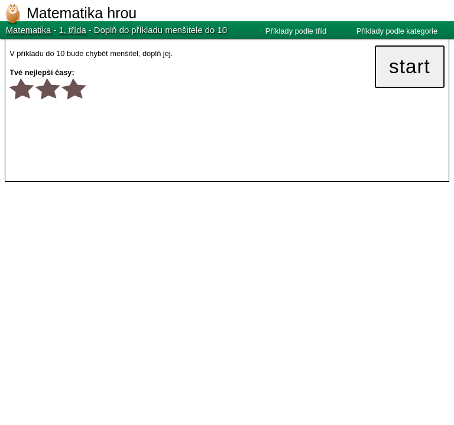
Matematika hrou (82, 13)
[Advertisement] (104, 272)
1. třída (72, 30)
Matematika (28, 30)
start (409, 66)
